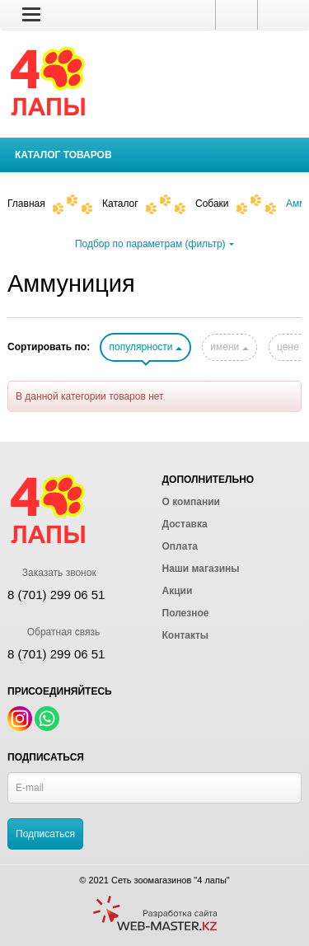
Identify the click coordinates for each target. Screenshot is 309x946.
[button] (31, 14)
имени (229, 347)
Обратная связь (53, 632)
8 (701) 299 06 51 (56, 654)
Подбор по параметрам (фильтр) (154, 244)
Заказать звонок (51, 572)
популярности (145, 347)
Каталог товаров (63, 155)
